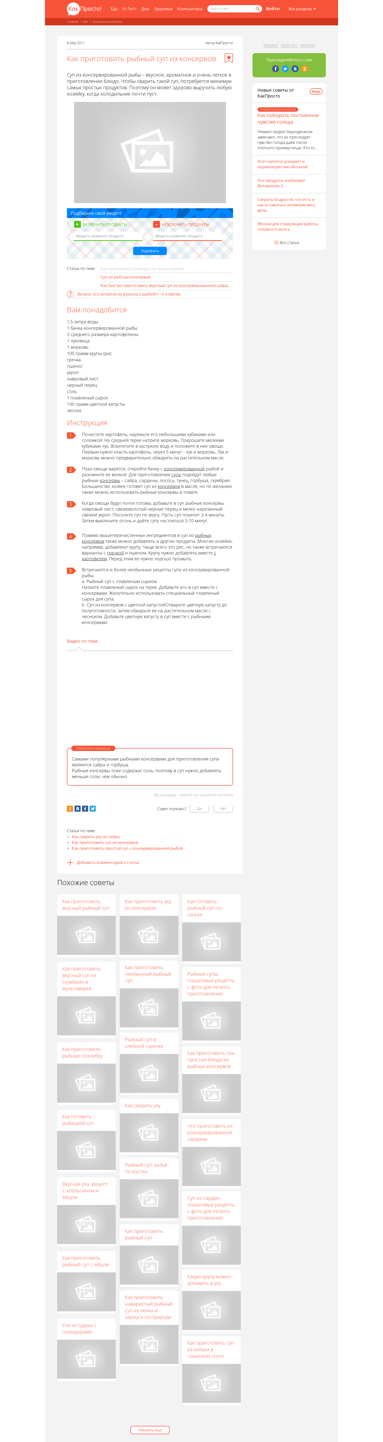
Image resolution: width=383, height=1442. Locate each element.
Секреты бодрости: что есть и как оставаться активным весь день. (286, 205)
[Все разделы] (302, 9)
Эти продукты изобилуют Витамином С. (281, 183)
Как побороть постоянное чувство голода (288, 118)
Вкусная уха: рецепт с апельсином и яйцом (85, 1190)
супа (176, 474)
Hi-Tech (129, 8)
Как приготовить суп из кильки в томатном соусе (210, 1358)
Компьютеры (189, 8)
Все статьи (289, 242)
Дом (145, 8)
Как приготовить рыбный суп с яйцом (85, 1261)
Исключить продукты (185, 224)
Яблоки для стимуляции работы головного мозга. (287, 226)
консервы (110, 480)
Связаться (307, 45)
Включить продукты (105, 224)
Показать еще (150, 1430)
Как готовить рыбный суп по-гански (205, 908)
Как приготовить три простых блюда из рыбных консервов (211, 1062)
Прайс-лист (289, 45)
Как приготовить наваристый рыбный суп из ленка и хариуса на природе (148, 1315)
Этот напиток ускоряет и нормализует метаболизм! (282, 164)
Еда (114, 8)
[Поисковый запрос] (234, 8)
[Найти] (257, 8)
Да (199, 808)
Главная (72, 22)
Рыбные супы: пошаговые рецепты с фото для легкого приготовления (211, 985)
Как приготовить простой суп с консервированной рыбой (127, 848)
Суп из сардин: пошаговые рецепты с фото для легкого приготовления (211, 1213)
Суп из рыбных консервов (125, 277)
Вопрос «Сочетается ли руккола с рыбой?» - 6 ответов (128, 294)
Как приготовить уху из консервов (148, 904)
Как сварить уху (142, 1110)
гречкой (115, 553)
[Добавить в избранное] (229, 58)
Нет (223, 808)
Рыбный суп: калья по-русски (146, 1174)
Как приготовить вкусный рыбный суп (85, 904)
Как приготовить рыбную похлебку (82, 1052)
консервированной (184, 469)
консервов (169, 486)
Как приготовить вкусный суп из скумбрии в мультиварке (81, 978)
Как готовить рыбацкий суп (78, 1119)
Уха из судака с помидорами (79, 1328)
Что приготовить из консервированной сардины (210, 1136)
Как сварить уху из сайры (96, 836)
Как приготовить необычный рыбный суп (148, 975)
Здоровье (163, 8)
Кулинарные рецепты (107, 22)
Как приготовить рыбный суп (144, 1241)
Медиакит (271, 45)
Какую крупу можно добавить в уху (209, 1287)
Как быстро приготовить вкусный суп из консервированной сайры (165, 285)
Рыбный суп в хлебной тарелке (144, 1046)
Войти (273, 8)
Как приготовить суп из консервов (105, 842)
